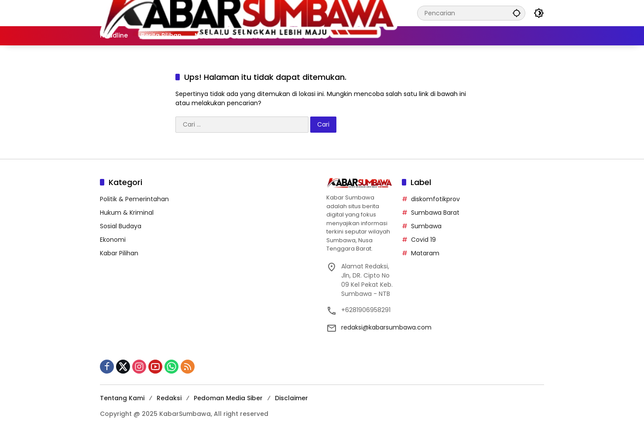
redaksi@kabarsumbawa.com (386, 327)
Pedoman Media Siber (228, 398)
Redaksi (169, 398)
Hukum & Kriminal (127, 212)
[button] (516, 13)
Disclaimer (291, 398)
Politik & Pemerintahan (134, 199)
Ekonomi (113, 239)
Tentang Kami (122, 398)
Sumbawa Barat (435, 212)
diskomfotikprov (435, 199)
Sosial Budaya (120, 226)
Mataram (425, 253)
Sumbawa (426, 226)
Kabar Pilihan (119, 253)
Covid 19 (423, 239)
